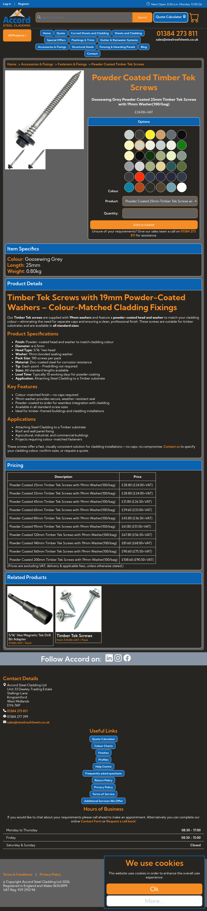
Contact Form (91, 821)
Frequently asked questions (103, 773)
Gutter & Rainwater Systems (119, 40)
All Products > (17, 35)
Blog (144, 47)
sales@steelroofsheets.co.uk (177, 39)
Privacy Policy (103, 787)
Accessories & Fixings (52, 47)
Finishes (103, 753)
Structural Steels (83, 47)
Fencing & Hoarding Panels (117, 47)
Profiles (103, 759)
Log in (7, 4)
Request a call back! (121, 821)
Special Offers (56, 40)
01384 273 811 (177, 33)
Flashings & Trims (83, 40)
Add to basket (143, 225)
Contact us (172, 446)
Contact (92, 53)
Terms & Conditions (17, 874)
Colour (113, 191)
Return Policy (103, 780)
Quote (61, 33)
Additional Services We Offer (103, 801)
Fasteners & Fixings (72, 64)
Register (23, 4)
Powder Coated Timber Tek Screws (117, 64)
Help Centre (103, 766)
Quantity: (111, 213)
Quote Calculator (171, 17)
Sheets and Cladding (128, 33)
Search (142, 17)
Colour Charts (103, 746)
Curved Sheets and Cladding (90, 33)
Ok (154, 889)
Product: (111, 201)
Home (47, 33)
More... (154, 901)
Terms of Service (103, 794)
